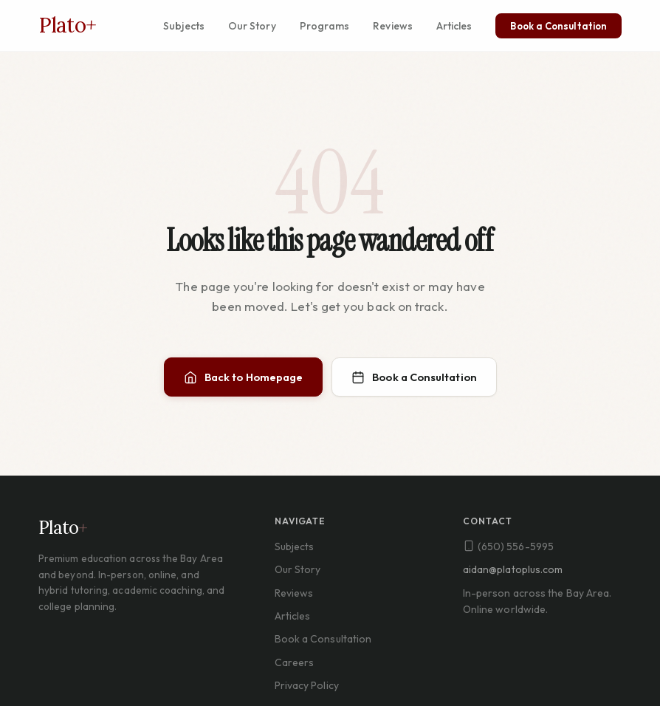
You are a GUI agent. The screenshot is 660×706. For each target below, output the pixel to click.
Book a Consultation (558, 26)
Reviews (393, 25)
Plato (67, 25)
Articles (454, 25)
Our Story (252, 25)
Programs (325, 25)
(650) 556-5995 (508, 546)
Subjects (183, 25)
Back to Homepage (243, 378)
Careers (294, 662)
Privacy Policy (307, 685)
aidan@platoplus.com (513, 569)
